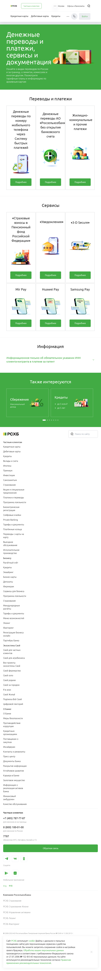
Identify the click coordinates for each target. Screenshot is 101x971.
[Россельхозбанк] (14, 6)
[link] (21, 182)
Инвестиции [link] (9, 475)
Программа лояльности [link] (14, 502)
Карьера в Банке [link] (11, 775)
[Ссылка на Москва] (61, 6)
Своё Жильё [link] (9, 694)
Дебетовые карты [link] (12, 451)
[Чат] (74, 16)
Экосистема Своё (11, 645)
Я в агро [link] (7, 690)
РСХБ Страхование (12, 901)
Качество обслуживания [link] (15, 804)
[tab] (50, 360)
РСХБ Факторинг (11, 924)
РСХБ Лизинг (9, 918)
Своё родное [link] (9, 680)
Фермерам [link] (8, 586)
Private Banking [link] (10, 520)
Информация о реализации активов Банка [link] (13, 788)
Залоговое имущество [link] (14, 780)
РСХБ (14, 941)
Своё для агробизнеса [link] (14, 658)
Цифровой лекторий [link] (13, 704)
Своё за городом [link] (11, 685)
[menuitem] (31, 6)
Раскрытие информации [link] (15, 766)
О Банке (7, 709)
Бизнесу (7, 558)
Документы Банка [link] (12, 761)
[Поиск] (88, 6)
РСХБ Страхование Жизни (15, 906)
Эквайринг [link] (8, 572)
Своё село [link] (8, 675)
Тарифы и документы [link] (13, 524)
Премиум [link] (7, 470)
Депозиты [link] (8, 582)
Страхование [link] (9, 485)
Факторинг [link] (8, 628)
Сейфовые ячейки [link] (12, 515)
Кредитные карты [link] (11, 447)
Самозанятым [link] (10, 480)
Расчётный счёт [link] (10, 562)
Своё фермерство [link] (12, 670)
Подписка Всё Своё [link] (12, 699)
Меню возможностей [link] (13, 618)
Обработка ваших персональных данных (43, 950)
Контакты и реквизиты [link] (14, 751)
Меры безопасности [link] (13, 718)
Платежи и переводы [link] (13, 497)
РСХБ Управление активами (16, 912)
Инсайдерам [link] (9, 747)
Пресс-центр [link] (9, 756)
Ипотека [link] (7, 466)
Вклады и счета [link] (10, 461)
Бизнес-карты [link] (10, 577)
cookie (32, 941)
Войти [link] (85, 16)
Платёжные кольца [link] (12, 529)
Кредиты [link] (7, 456)
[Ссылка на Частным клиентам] (31, 6)
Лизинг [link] (6, 623)
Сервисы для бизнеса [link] (13, 591)
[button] (55, 6)
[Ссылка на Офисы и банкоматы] (76, 6)
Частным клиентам (12, 442)
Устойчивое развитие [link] (13, 771)
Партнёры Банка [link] (11, 640)
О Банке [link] (7, 713)
